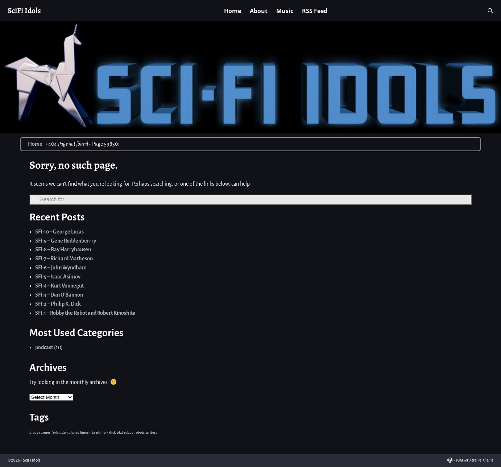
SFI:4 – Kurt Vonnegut (59, 286)
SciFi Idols (24, 10)
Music (284, 11)
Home (232, 11)
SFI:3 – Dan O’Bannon (59, 295)
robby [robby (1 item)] (128, 432)
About (259, 11)
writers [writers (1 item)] (151, 432)
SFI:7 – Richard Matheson (64, 258)
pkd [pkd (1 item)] (120, 432)
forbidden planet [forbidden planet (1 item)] (65, 432)
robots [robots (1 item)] (139, 432)
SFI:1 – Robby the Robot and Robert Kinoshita (85, 313)
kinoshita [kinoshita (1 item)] (87, 432)
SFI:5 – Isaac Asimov (57, 277)
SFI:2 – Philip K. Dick (58, 304)
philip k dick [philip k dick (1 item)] (106, 432)
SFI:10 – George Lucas (59, 232)
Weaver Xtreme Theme (474, 460)
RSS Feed (314, 11)
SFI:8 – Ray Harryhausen (63, 249)
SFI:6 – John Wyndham (61, 267)
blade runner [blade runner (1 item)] (39, 432)
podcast (44, 347)
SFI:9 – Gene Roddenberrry (65, 241)
